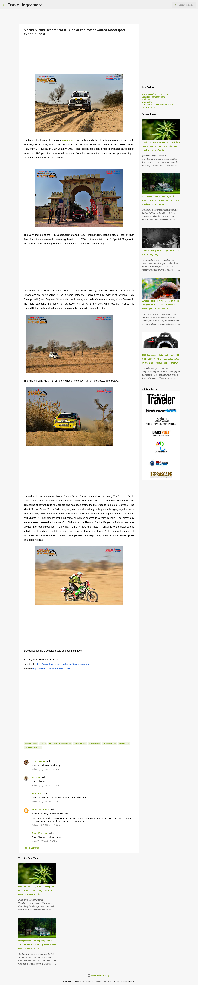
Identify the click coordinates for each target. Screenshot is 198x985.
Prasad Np (37, 793)
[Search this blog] (181, 5)
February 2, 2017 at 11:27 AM (46, 801)
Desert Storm (31, 744)
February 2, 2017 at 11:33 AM (46, 825)
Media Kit (146, 99)
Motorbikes (94, 744)
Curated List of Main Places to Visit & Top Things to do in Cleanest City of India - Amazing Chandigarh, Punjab (160, 305)
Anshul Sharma (39, 833)
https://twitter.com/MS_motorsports (51, 668)
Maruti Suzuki (80, 744)
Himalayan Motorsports (60, 744)
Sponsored (124, 744)
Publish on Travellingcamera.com (158, 104)
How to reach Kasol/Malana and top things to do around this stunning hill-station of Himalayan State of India (37, 890)
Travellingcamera (25, 4)
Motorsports (109, 744)
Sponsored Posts (33, 748)
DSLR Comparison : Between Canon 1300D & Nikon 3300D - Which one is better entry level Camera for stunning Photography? (160, 359)
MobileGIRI (147, 102)
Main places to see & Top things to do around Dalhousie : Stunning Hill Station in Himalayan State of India (37, 945)
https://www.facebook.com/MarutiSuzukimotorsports (64, 664)
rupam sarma (38, 761)
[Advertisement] (79, 55)
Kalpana (36, 777)
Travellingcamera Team (153, 97)
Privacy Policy (148, 107)
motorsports (68, 140)
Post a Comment (32, 848)
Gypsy (43, 744)
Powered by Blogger (99, 975)
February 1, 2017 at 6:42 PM (45, 769)
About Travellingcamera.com (156, 94)
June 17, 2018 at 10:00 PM (44, 841)
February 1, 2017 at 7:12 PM (45, 785)
